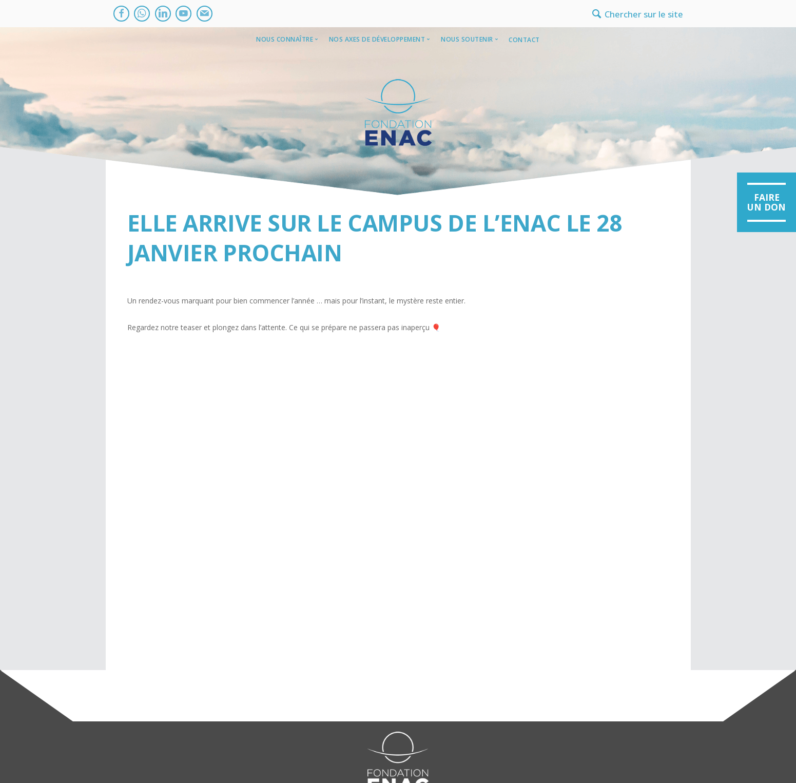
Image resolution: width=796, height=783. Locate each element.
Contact (524, 39)
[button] (766, 203)
